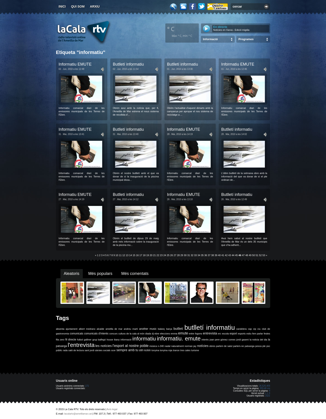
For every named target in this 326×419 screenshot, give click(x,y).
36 (205, 255)
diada (148, 333)
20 (151, 255)
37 (209, 255)
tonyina (155, 350)
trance (176, 350)
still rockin (145, 350)
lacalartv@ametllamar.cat (78, 413)
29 (182, 255)
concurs (113, 333)
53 (263, 255)
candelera (241, 329)
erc (219, 333)
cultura (121, 333)
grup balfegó (99, 339)
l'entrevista (81, 345)
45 (236, 255)
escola (225, 333)
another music (148, 328)
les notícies (103, 346)
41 (222, 255)
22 (157, 255)
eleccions (165, 333)
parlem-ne (238, 346)
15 (134, 255)
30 (185, 255)
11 (120, 255)
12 (123, 255)
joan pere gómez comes (222, 339)
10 (117, 255)
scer (113, 350)
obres (212, 346)
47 (243, 255)
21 (154, 255)
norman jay (190, 346)
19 (147, 255)
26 (171, 255)
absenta (60, 329)
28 (178, 255)
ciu (259, 329)
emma (174, 333)
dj (153, 333)
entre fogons (195, 333)
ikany (117, 339)
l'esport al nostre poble (131, 346)
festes (267, 333)
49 (250, 255)
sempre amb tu (127, 350)
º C (170, 29)
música (153, 346)
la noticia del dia (258, 339)
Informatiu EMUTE (75, 64)
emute (183, 333)
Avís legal (112, 409)
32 (192, 255)
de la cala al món (135, 333)
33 (195, 255)
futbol (80, 339)
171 (87, 386)
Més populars (100, 273)
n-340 (161, 346)
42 (226, 255)
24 (164, 255)
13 (127, 255)
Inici (62, 6)
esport (233, 333)
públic (59, 350)
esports (242, 333)
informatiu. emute (179, 338)
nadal (167, 346)
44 (233, 255)
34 (198, 255)
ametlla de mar (114, 329)
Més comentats (135, 273)
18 (144, 255)
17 (140, 255)
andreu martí (131, 329)
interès (205, 339)
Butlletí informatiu (128, 64)
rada (65, 350)
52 (260, 255)
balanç (161, 329)
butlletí (178, 328)
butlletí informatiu (210, 327)
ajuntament (71, 329)
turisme (195, 350)
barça (169, 329)
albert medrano (87, 329)
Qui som (78, 6)
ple (264, 346)
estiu (248, 333)
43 (229, 255)
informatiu (144, 339)
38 (212, 255)
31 (188, 255)
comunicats (76, 333)
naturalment (177, 346)
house (110, 339)
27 (175, 255)
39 (216, 255)
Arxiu (95, 6)
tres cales (185, 350)
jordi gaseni (242, 339)
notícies (203, 346)
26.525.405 (264, 386)
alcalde (100, 329)
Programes (246, 39)
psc (268, 346)
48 (246, 255)
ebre (156, 333)
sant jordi (89, 350)
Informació (210, 39)
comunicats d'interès (96, 333)
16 (137, 255)
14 (130, 255)
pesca (258, 346)
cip (254, 329)
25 (168, 255)
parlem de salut (224, 346)
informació (125, 339)
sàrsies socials (102, 350)
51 (256, 255)
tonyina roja (166, 350)
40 (219, 255)
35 (202, 255)
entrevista (210, 333)
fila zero (60, 339)
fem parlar (257, 333)
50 (253, 255)
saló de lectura (76, 350)
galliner (87, 339)
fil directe (70, 339)
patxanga (250, 346)
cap (250, 329)
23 (161, 255)
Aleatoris (71, 273)
